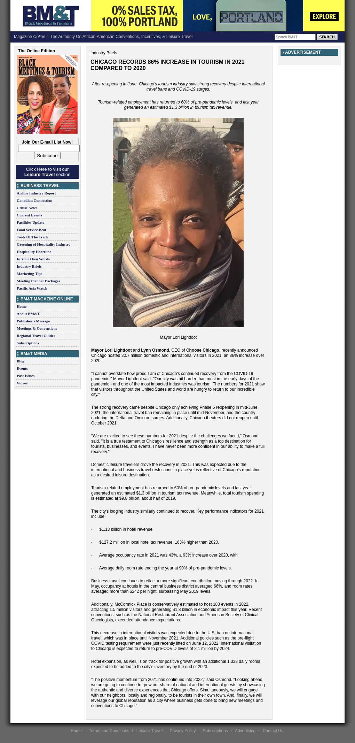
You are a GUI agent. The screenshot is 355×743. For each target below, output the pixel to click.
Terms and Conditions (109, 730)
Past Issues (25, 376)
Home (21, 306)
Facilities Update (30, 222)
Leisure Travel (149, 730)
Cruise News (27, 208)
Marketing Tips (29, 273)
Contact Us (273, 730)
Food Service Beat (31, 230)
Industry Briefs (29, 266)
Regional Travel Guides (36, 336)
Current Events (29, 215)
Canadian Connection (34, 200)
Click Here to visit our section (47, 172)
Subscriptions (28, 343)
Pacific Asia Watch (32, 288)
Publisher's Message (33, 321)
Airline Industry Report (36, 193)
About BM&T (28, 314)
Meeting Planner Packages (38, 281)
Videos (22, 383)
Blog (20, 361)
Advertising (245, 730)
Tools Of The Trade (32, 237)
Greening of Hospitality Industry (43, 244)
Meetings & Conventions (37, 328)
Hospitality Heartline (34, 252)
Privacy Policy (182, 730)
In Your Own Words (33, 259)
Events (22, 368)
